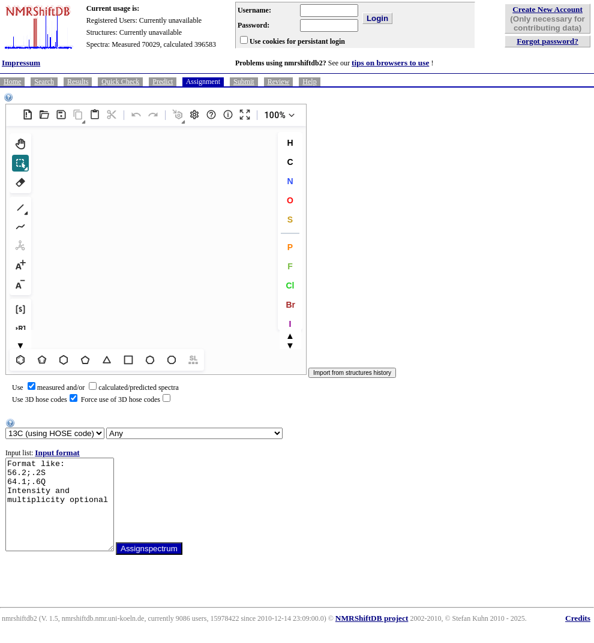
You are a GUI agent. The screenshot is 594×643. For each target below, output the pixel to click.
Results (77, 81)
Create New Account (547, 9)
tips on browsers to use (390, 62)
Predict (162, 81)
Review (279, 81)
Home (12, 81)
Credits (577, 636)
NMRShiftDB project (372, 636)
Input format (57, 452)
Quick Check (120, 81)
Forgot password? (547, 41)
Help (309, 81)
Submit (243, 81)
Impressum (21, 62)
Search (44, 81)
